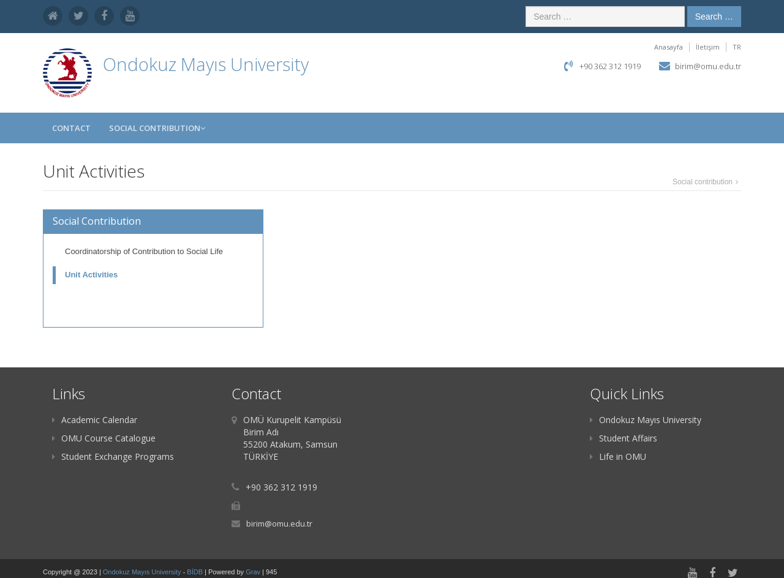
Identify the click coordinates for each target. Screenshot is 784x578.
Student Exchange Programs (113, 456)
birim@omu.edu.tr (708, 66)
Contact (71, 127)
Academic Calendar (94, 420)
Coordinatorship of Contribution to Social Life (144, 251)
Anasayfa (668, 46)
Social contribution (703, 182)
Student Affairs (623, 438)
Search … (714, 16)
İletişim (708, 46)
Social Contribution (157, 127)
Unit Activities (91, 274)
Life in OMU (618, 456)
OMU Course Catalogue (104, 438)
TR (737, 46)
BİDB (196, 572)
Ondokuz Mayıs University (645, 420)
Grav (253, 572)
